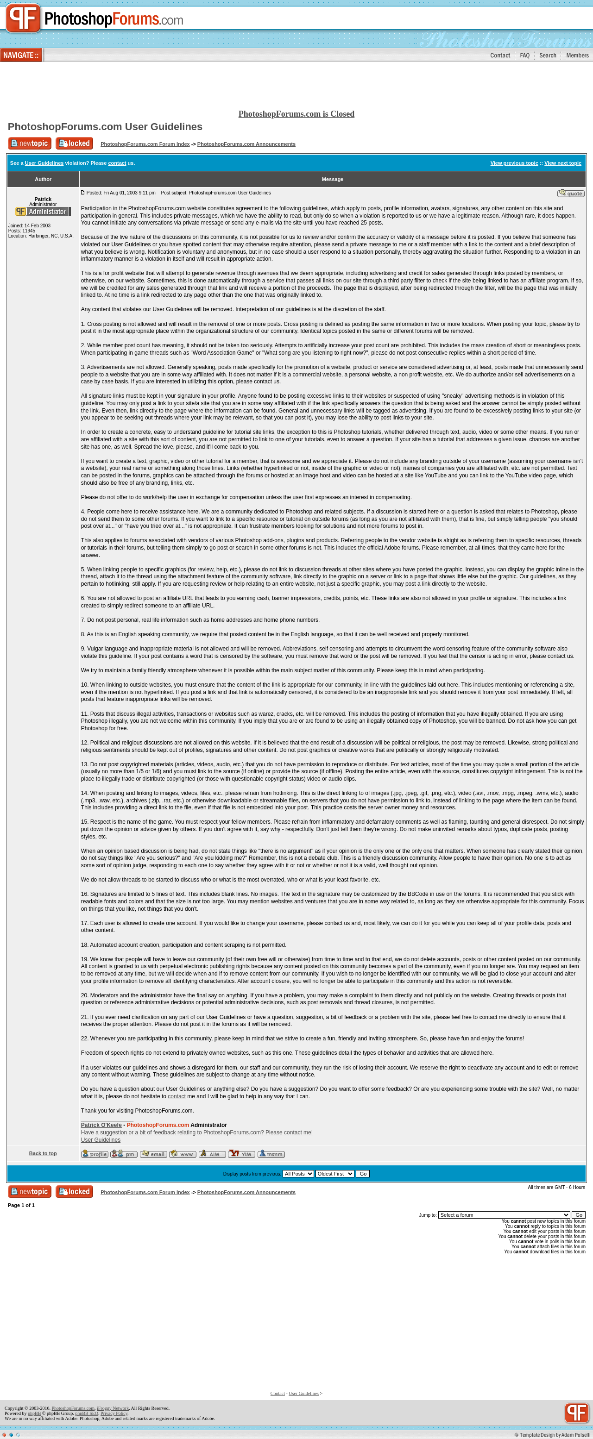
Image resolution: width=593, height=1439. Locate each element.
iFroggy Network (113, 1408)
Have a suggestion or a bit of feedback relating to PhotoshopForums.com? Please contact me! (197, 1132)
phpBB (34, 1413)
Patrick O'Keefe (101, 1125)
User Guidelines (44, 163)
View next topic (562, 163)
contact (117, 163)
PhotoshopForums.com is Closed (297, 114)
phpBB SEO (86, 1413)
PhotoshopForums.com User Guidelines (105, 126)
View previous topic (514, 163)
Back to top (43, 1153)
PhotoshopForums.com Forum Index (145, 144)
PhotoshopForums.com (73, 1408)
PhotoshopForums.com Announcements (246, 144)
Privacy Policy (114, 1413)
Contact (278, 1393)
